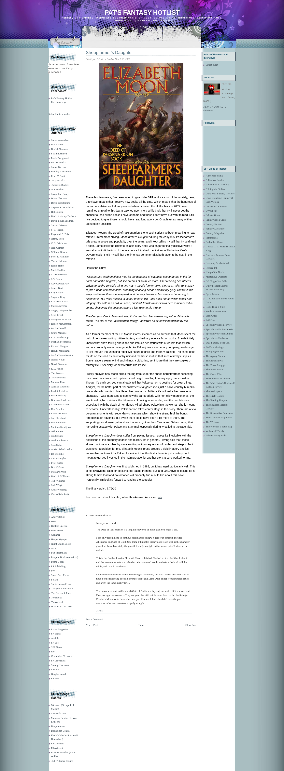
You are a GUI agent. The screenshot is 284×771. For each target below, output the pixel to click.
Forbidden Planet (214, 242)
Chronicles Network (61, 656)
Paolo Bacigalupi (60, 158)
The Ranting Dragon (216, 400)
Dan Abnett (57, 144)
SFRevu (55, 669)
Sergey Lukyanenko (61, 310)
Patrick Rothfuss (59, 391)
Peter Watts (57, 462)
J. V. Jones (56, 279)
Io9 (52, 651)
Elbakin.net (57, 748)
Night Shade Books (61, 543)
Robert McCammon (61, 323)
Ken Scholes (57, 409)
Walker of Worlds (215, 430)
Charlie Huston (59, 274)
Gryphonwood (58, 674)
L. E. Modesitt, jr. (60, 337)
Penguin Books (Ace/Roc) (64, 557)
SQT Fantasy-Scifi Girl (218, 342)
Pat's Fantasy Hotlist (142, 12)
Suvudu (55, 678)
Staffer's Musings (215, 347)
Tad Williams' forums (62, 760)
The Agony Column (216, 356)
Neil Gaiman (57, 247)
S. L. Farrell (57, 229)
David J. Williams (60, 476)
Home (141, 624)
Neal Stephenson (59, 440)
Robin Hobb (57, 265)
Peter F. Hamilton (60, 256)
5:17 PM (99, 610)
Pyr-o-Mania (212, 294)
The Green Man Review (218, 378)
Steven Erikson (59, 225)
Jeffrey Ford (57, 238)
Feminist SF (212, 237)
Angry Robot (57, 516)
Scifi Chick (211, 315)
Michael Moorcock (61, 341)
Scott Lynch (57, 314)
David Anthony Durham (63, 216)
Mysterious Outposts (216, 276)
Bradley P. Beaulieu (61, 171)
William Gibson (59, 252)
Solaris (54, 579)
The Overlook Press (61, 593)
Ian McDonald (58, 328)
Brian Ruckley (58, 395)
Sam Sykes (56, 444)
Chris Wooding (59, 489)
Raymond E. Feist (60, 234)
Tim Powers (57, 373)
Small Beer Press (60, 575)
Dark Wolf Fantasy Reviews (220, 193)
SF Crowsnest (58, 660)
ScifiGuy (210, 320)
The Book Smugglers (217, 365)
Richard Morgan (59, 346)
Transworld (57, 602)
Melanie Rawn (58, 382)
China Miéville (58, 332)
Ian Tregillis (57, 453)
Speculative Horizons (217, 338)
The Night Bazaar (215, 395)
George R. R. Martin (61, 319)
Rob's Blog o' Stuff (215, 306)
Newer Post (92, 624)
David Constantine (60, 202)
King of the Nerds (215, 272)
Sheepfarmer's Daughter (109, 52)
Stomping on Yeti (215, 351)
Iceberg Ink (211, 267)
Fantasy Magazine (215, 233)
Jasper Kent (57, 287)
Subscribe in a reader (59, 114)
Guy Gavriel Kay (60, 283)
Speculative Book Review (219, 324)
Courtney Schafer (60, 404)
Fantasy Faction (214, 224)
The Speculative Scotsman (219, 413)
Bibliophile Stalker (215, 189)
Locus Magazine (59, 629)
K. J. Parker (57, 368)
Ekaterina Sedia (59, 413)
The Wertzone (213, 422)
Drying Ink (211, 210)
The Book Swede (214, 369)
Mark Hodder (58, 269)
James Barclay (58, 166)
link (160, 497)
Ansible (55, 638)
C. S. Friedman (59, 243)
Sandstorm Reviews (216, 311)
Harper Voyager (59, 539)
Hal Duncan (57, 211)
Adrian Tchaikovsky (61, 449)
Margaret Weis (58, 471)
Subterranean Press (61, 584)
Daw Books (57, 530)
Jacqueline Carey (60, 193)
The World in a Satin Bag (219, 426)
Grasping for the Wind (217, 263)
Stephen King (58, 296)
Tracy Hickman (59, 261)
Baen (53, 521)
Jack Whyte (57, 485)
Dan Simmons (58, 422)
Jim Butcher (57, 189)
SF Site (55, 642)
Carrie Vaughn (58, 458)
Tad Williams (58, 480)
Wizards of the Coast (62, 606)
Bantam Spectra (59, 525)
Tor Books (56, 597)
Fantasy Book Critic (216, 219)
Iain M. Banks (58, 162)
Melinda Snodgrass (61, 426)
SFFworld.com (58, 713)
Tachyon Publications (62, 588)
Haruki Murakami (60, 350)
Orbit (53, 548)
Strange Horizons (60, 665)
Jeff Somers (57, 431)
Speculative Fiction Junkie (219, 329)
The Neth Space (214, 391)
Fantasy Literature (215, 228)
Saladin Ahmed (59, 153)
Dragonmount (58, 726)
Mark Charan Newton (62, 355)
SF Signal (56, 633)
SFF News (56, 647)
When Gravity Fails (216, 435)
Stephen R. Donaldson (62, 207)
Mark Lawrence (59, 305)
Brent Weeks (57, 467)
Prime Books (57, 561)
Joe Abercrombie (59, 140)
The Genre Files (214, 373)
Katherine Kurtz (59, 301)
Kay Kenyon (57, 292)
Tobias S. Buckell (60, 184)
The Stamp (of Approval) (219, 417)
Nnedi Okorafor (59, 364)
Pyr (53, 570)
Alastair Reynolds (60, 386)
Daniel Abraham (59, 149)
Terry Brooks (58, 180)
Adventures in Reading (217, 184)
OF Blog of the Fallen (217, 281)
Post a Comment (94, 619)
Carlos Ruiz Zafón (60, 494)
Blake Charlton (59, 198)
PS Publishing (58, 566)
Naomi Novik (58, 359)
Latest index (212, 64)
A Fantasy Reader (215, 179)
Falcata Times (213, 215)
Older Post (190, 624)
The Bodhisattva (214, 360)
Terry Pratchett (58, 377)
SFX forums (57, 743)
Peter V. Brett (58, 176)
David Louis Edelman (62, 220)
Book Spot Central (60, 730)
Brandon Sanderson (61, 400)
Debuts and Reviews (216, 206)
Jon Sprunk (57, 435)
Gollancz (55, 534)
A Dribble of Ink (214, 175)
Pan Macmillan (59, 552)
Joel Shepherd (58, 417)
